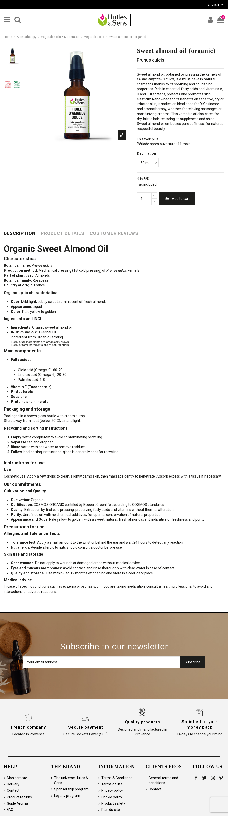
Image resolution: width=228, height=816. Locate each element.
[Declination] (148, 162)
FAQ (10, 810)
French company (28, 727)
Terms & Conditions (116, 778)
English (216, 4)
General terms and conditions (163, 780)
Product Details (62, 233)
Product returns (19, 797)
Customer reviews (114, 233)
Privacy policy (112, 790)
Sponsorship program (71, 789)
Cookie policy (111, 797)
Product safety (113, 803)
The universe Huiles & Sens (71, 780)
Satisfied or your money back (199, 724)
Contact (13, 790)
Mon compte (17, 778)
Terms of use (112, 784)
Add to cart (177, 199)
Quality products (142, 721)
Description (20, 233)
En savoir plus (147, 139)
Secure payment (85, 727)
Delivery (13, 784)
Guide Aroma (17, 803)
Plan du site (110, 810)
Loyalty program (67, 796)
